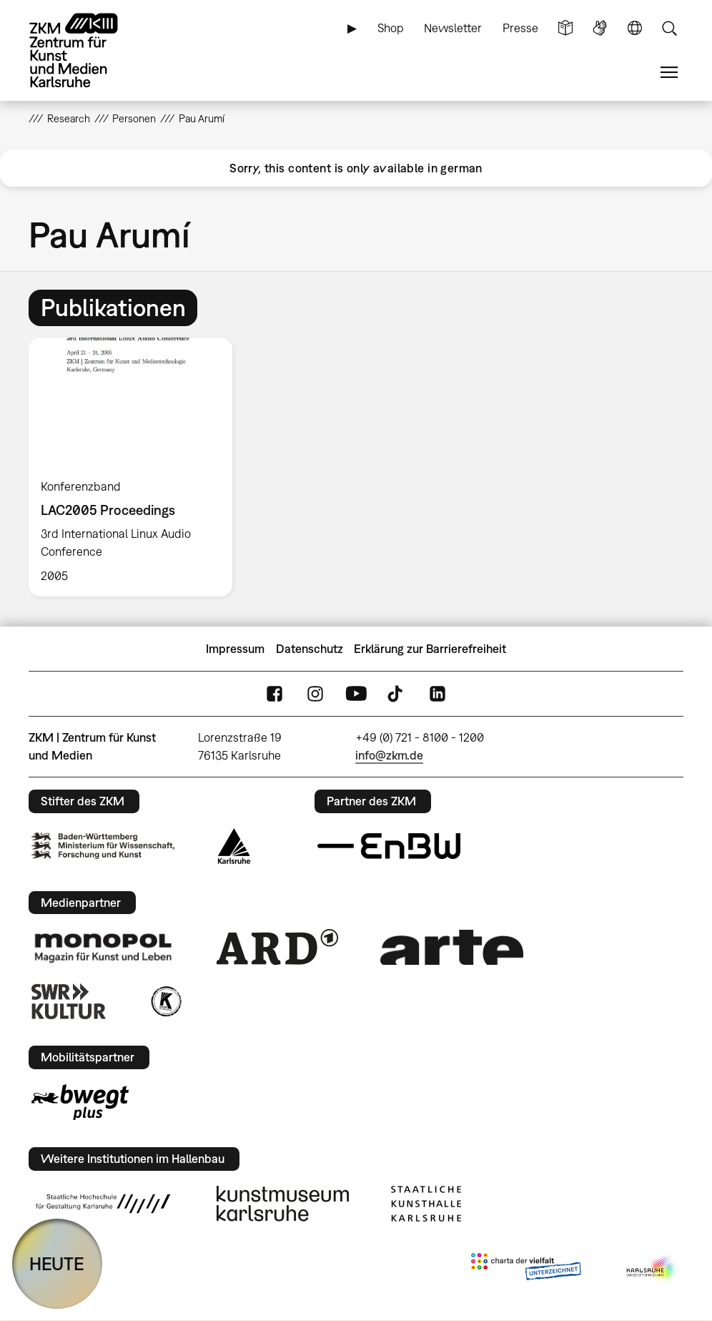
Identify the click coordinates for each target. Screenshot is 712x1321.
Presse (520, 28)
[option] (136, 467)
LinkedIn (437, 694)
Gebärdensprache (599, 28)
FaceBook (274, 694)
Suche (669, 28)
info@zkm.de (389, 755)
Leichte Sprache (565, 28)
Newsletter (453, 28)
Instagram (315, 694)
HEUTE (56, 1263)
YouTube (356, 694)
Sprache (634, 28)
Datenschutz (309, 649)
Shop (390, 28)
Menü (669, 73)
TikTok (396, 694)
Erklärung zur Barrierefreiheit (430, 649)
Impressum (235, 649)
